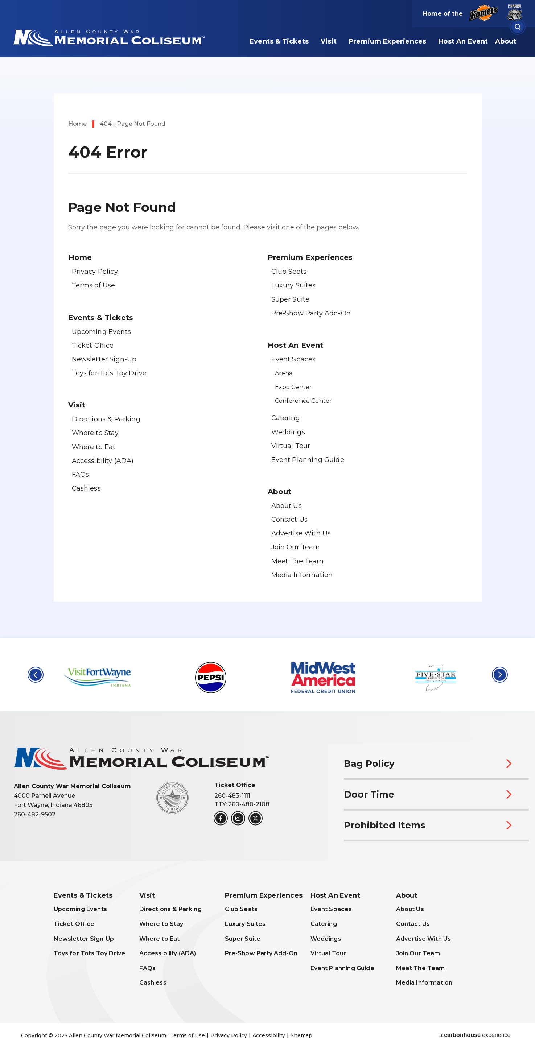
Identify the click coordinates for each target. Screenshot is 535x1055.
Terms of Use (93, 285)
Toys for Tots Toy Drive (109, 373)
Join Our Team (295, 547)
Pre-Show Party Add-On (311, 313)
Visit (329, 41)
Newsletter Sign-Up (104, 359)
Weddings (288, 432)
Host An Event (463, 41)
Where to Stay (95, 433)
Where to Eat (94, 447)
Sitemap (301, 1035)
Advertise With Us (301, 533)
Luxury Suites (293, 285)
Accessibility (268, 1035)
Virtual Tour (290, 446)
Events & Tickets (279, 41)
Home (77, 123)
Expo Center (293, 387)
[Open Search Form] (517, 27)
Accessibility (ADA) (103, 461)
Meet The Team (297, 561)
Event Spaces (293, 359)
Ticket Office (93, 345)
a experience (475, 1035)
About (506, 41)
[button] (35, 674)
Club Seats (289, 272)
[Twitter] (255, 818)
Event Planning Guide (307, 460)
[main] (267, 319)
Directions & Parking (106, 419)
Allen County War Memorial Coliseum (113, 37)
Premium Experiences (387, 41)
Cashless (86, 488)
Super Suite (290, 299)
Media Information (302, 575)
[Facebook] (220, 818)
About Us (286, 506)
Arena (284, 373)
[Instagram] (238, 818)
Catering (285, 418)
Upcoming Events (101, 332)
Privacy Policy (95, 272)
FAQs (80, 475)
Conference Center (303, 400)
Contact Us (289, 520)
